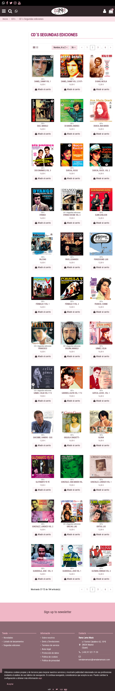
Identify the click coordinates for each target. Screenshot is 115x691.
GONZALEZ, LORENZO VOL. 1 (101, 482)
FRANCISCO (42, 348)
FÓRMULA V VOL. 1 (43, 304)
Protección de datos (50, 653)
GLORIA (101, 437)
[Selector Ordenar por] (60, 47)
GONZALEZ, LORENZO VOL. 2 (42, 527)
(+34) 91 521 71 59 (90, 652)
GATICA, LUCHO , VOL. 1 (101, 393)
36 (73, 47)
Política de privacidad (51, 660)
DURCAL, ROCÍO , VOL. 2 (101, 170)
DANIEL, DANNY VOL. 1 (42, 81)
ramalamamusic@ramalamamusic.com (94, 659)
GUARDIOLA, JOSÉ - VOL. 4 (42, 571)
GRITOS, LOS (101, 527)
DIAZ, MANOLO (42, 126)
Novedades (8, 637)
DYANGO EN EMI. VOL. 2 (71, 215)
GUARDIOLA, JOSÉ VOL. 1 (72, 571)
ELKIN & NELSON (101, 215)
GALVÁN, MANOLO (72, 348)
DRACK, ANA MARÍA (101, 126)
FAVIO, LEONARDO (71, 259)
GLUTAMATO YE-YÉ (43, 482)
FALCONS (42, 259)
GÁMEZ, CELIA (101, 348)
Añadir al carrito (43, 89)
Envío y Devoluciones (50, 641)
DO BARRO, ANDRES (72, 126)
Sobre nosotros (48, 637)
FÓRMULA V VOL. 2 (72, 304)
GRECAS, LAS (72, 527)
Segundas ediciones (12, 645)
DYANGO (43, 215)
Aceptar (10, 684)
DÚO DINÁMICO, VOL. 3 (42, 170)
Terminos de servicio (50, 645)
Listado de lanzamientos (14, 641)
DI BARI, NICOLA (101, 81)
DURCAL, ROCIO (72, 170)
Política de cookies (50, 657)
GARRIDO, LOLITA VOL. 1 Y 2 (72, 393)
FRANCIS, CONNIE (101, 304)
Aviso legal (46, 649)
